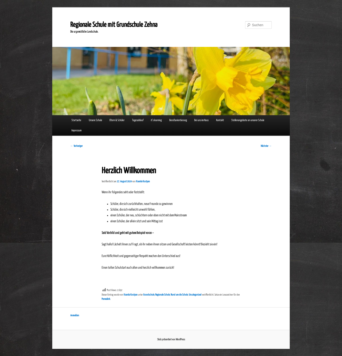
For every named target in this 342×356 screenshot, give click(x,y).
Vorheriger (76, 146)
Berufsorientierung (178, 120)
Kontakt (220, 120)
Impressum (76, 130)
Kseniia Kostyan (143, 181)
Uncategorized (195, 294)
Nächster (266, 146)
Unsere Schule (95, 120)
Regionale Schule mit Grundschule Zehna (113, 25)
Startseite (76, 120)
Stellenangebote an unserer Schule (247, 120)
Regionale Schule (162, 294)
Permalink (106, 299)
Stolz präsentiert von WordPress (171, 339)
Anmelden (74, 315)
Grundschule (148, 294)
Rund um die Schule (179, 294)
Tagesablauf (137, 120)
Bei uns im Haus (201, 120)
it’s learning (156, 120)
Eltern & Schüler (116, 120)
